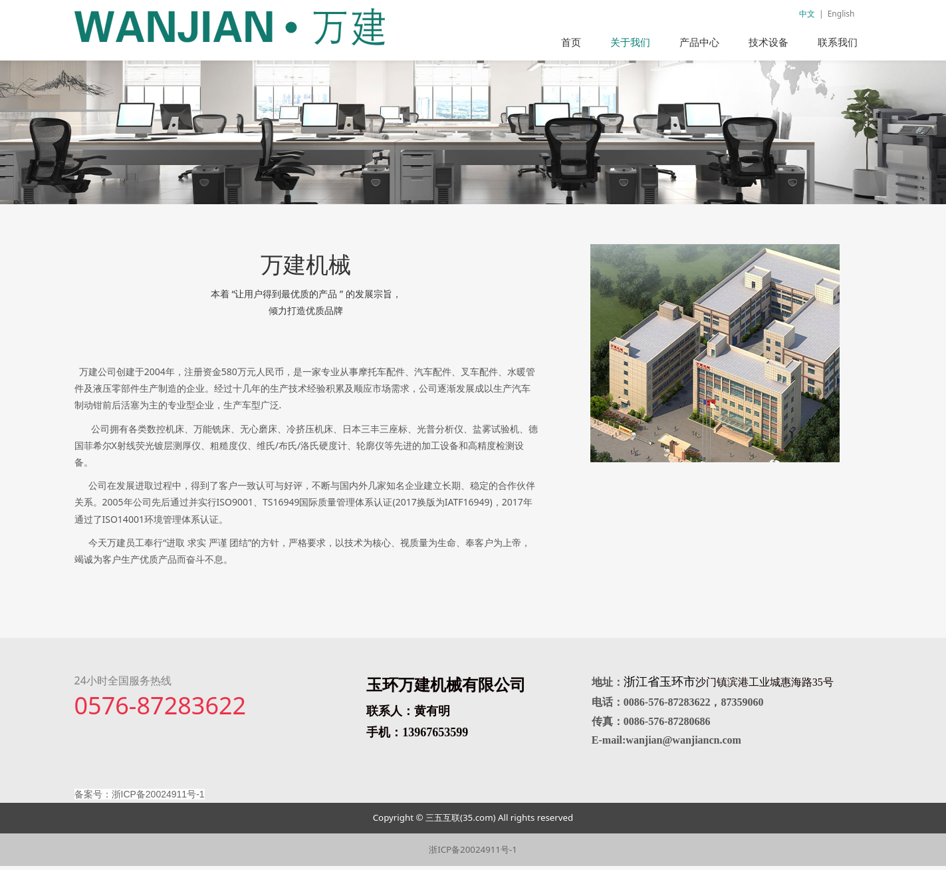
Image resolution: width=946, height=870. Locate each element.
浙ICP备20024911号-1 (473, 853)
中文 (807, 13)
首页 (571, 42)
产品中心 (699, 42)
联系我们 (838, 42)
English (841, 13)
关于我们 (630, 42)
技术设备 (768, 42)
